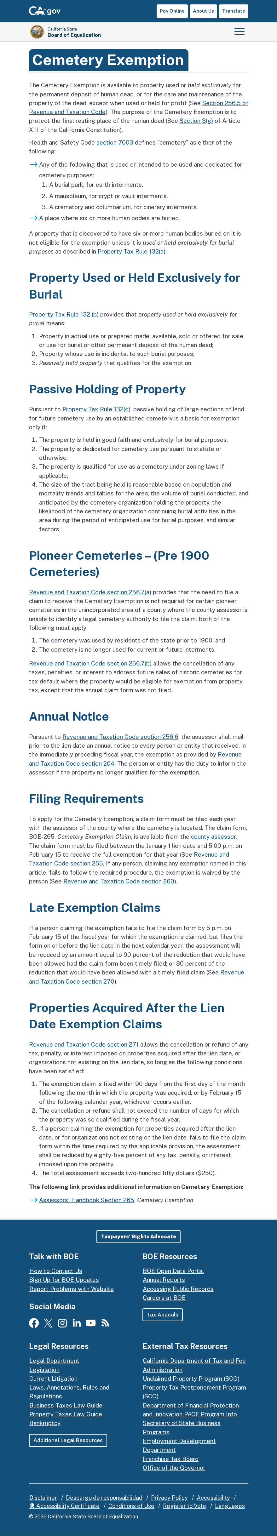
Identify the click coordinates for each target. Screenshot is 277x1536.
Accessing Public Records (178, 1288)
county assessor (213, 836)
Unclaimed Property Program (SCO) (191, 1378)
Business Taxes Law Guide (65, 1405)
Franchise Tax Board (171, 1458)
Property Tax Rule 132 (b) (64, 314)
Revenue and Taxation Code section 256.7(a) (90, 592)
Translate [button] (233, 11)
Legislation (44, 1369)
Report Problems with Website (71, 1288)
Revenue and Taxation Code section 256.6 (120, 736)
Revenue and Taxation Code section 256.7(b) (90, 663)
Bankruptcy (45, 1423)
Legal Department (54, 1360)
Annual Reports (164, 1279)
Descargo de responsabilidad (104, 1498)
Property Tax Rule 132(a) (131, 251)
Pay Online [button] (172, 11)
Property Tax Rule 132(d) (96, 409)
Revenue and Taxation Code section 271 (84, 1044)
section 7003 (114, 142)
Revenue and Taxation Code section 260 (118, 881)
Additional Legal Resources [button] (68, 1440)
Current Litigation (53, 1378)
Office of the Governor (174, 1467)
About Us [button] (203, 11)
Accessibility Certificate (64, 1506)
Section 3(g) (196, 120)
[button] (139, 1236)
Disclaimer (43, 1498)
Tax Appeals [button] (163, 1315)
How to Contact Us (55, 1271)
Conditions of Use (131, 1506)
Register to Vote (184, 1506)
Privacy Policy (169, 1498)
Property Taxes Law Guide (65, 1414)
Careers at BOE (164, 1297)
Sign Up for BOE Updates (64, 1279)
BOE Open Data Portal (173, 1271)
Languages (230, 1506)
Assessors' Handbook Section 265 (86, 1199)
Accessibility (213, 1498)
